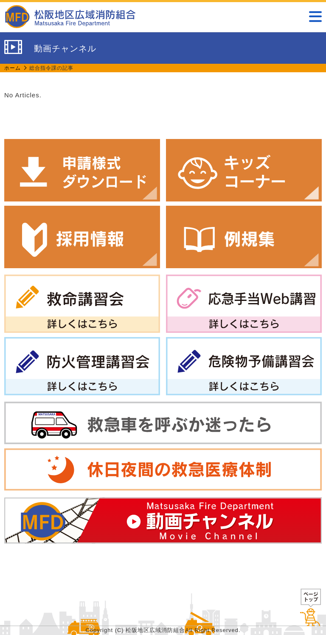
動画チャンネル (163, 520)
